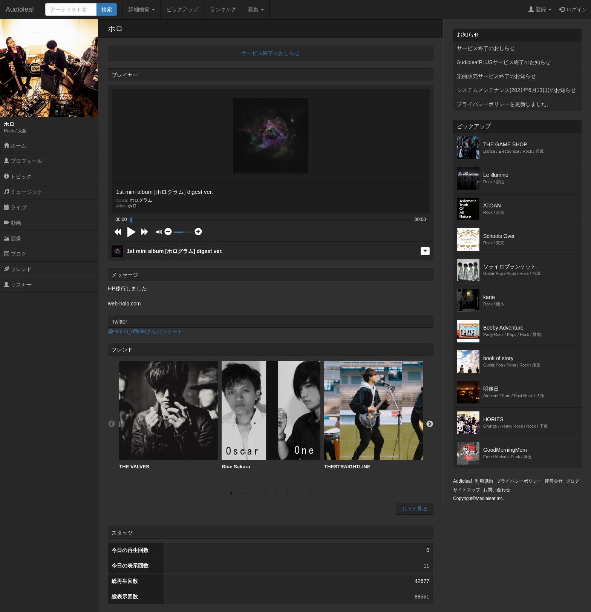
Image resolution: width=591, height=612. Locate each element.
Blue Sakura (271, 415)
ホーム (15, 146)
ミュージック (23, 192)
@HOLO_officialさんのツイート (145, 331)
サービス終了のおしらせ (271, 53)
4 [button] (265, 493)
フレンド (18, 269)
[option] (168, 415)
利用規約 (484, 481)
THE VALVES (168, 415)
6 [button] (287, 493)
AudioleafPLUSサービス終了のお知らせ (504, 62)
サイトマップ (466, 489)
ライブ (15, 207)
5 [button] (276, 493)
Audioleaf (20, 9)
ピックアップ (182, 9)
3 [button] (253, 493)
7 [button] (299, 493)
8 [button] (310, 493)
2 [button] (242, 493)
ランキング (223, 9)
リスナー (18, 285)
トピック (18, 176)
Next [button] (429, 424)
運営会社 (554, 481)
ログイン (573, 9)
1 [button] (231, 493)
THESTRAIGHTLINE (373, 415)
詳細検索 (142, 9)
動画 (12, 223)
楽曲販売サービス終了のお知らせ (496, 76)
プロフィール (23, 161)
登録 (539, 9)
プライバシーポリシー (519, 481)
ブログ (15, 254)
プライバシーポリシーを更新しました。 (504, 104)
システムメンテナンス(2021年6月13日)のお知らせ (516, 90)
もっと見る (414, 509)
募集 (256, 9)
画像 (12, 238)
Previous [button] (111, 424)
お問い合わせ (496, 489)
